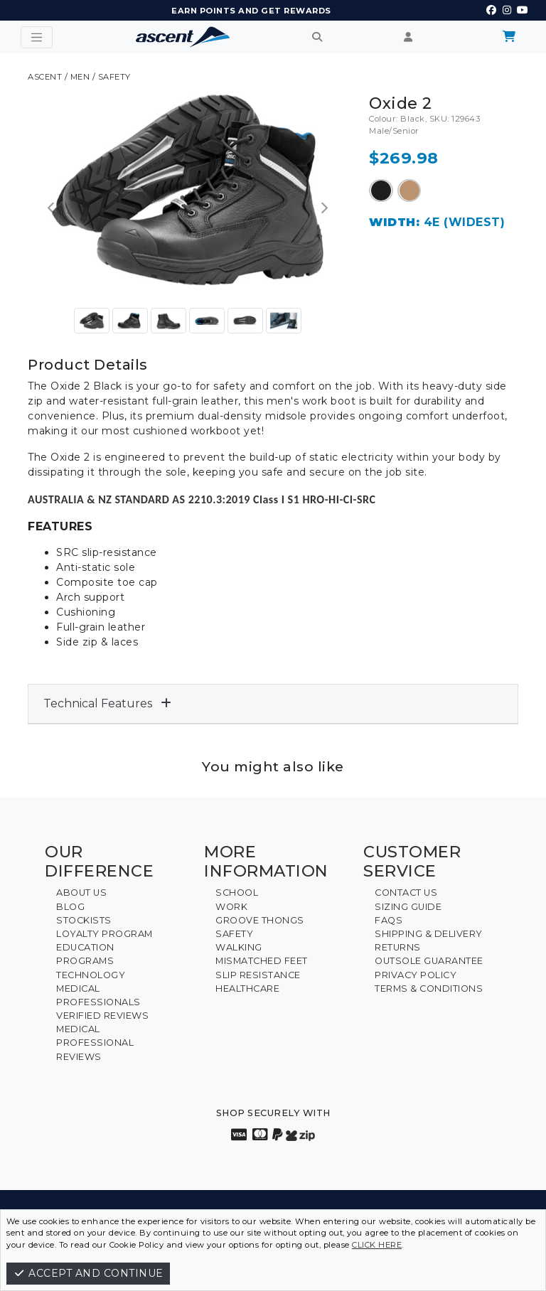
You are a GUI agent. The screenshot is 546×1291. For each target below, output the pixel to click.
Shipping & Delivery (429, 933)
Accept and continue (88, 1273)
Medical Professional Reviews (95, 1042)
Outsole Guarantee (429, 960)
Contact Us (406, 892)
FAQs (388, 920)
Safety (114, 77)
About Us (81, 892)
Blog (70, 906)
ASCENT (45, 77)
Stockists (84, 920)
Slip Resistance (258, 975)
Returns (398, 947)
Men (80, 77)
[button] (52, 208)
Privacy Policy (415, 975)
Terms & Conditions (429, 988)
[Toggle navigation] (37, 37)
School (236, 892)
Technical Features (107, 703)
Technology (90, 975)
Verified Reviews (102, 1015)
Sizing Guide (408, 906)
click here (377, 1245)
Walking (238, 947)
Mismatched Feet (261, 960)
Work (231, 906)
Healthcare (247, 988)
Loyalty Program (104, 933)
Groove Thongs (259, 920)
